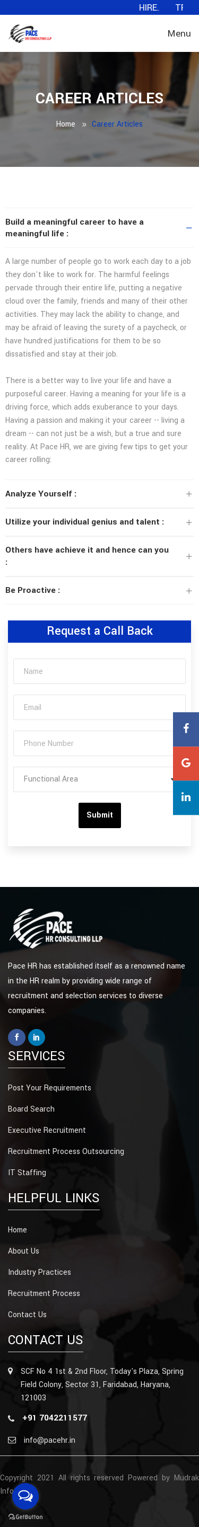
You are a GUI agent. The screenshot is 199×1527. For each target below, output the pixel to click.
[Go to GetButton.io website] (25, 1516)
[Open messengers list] (25, 1496)
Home (65, 124)
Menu (179, 33)
